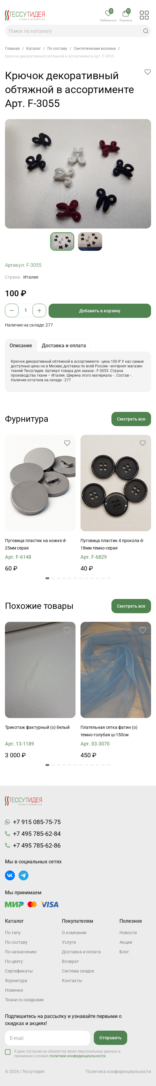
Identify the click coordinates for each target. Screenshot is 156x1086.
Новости (128, 932)
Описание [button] (21, 345)
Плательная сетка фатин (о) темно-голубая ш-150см (108, 731)
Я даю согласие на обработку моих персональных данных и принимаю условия (67, 1053)
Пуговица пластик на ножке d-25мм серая (36, 544)
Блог (124, 951)
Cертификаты (19, 970)
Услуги (69, 942)
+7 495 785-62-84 (37, 833)
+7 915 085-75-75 (37, 822)
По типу (13, 932)
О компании (74, 932)
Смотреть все (131, 419)
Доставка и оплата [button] (64, 345)
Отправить (110, 1037)
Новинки (14, 990)
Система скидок (78, 970)
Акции (125, 942)
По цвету (14, 961)
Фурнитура (16, 980)
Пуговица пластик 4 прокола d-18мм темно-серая (112, 544)
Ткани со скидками (24, 999)
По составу (16, 942)
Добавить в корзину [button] (99, 310)
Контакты (72, 980)
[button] (146, 31)
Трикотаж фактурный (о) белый (37, 727)
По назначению (21, 951)
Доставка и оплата (81, 951)
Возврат (70, 961)
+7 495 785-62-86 (37, 845)
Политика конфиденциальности (118, 1071)
